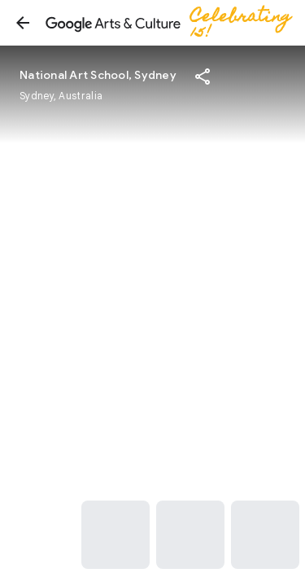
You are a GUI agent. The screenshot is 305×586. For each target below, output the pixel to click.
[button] (22, 22)
